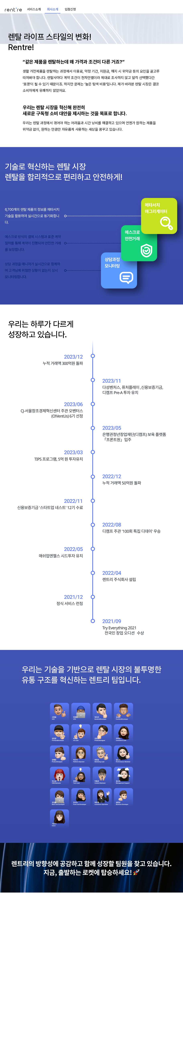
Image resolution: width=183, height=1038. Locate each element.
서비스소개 (34, 9)
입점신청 (70, 9)
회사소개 (52, 9)
